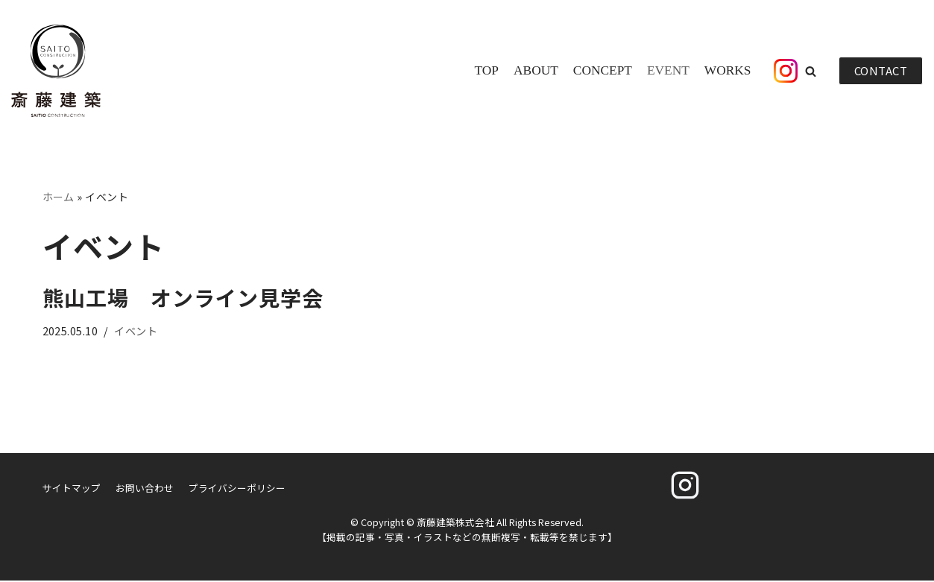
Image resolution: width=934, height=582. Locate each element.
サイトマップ (71, 488)
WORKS (727, 70)
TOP (484, 70)
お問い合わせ (145, 488)
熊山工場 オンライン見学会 (183, 298)
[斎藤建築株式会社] (56, 71)
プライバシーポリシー (237, 488)
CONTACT (881, 70)
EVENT (667, 70)
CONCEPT (601, 70)
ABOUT (534, 70)
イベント (136, 330)
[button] (810, 71)
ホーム (58, 196)
